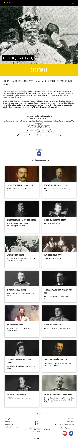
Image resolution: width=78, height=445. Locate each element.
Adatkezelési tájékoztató (11, 427)
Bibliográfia (8, 419)
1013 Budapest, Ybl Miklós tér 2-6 (64, 424)
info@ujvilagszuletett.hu (67, 428)
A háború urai (6, 2)
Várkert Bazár (70, 421)
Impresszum (8, 421)
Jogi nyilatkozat (9, 424)
